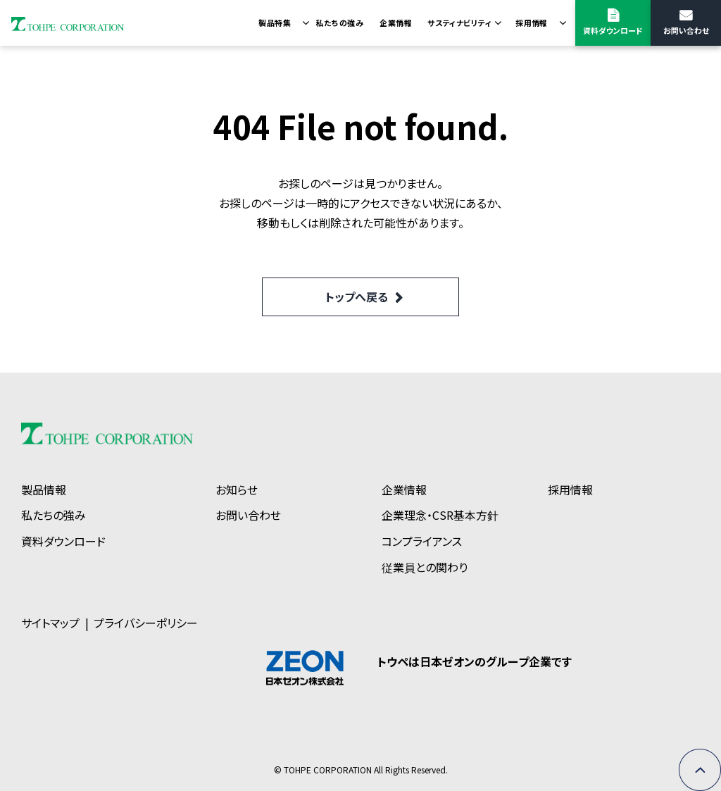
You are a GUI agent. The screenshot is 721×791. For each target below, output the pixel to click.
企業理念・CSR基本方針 (440, 514)
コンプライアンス (422, 540)
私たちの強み (339, 22)
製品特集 (274, 22)
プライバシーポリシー (146, 622)
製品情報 (43, 489)
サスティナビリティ (459, 22)
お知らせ (236, 489)
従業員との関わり (425, 567)
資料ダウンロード (613, 30)
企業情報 (396, 22)
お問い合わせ (686, 30)
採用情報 (531, 22)
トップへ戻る (356, 296)
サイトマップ (50, 622)
